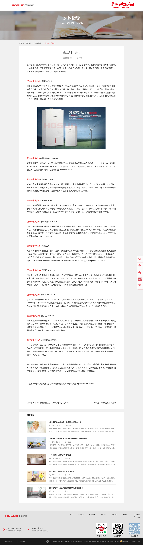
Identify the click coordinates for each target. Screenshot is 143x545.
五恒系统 (103, 514)
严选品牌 (81, 514)
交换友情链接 (8, 541)
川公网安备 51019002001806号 (130, 541)
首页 (20, 43)
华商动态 (126, 514)
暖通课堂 (29, 43)
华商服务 (92, 514)
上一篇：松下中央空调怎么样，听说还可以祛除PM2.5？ (49, 403)
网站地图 (22, 541)
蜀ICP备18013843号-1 (113, 541)
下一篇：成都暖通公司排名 (104, 403)
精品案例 (115, 514)
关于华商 (137, 517)
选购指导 (38, 43)
